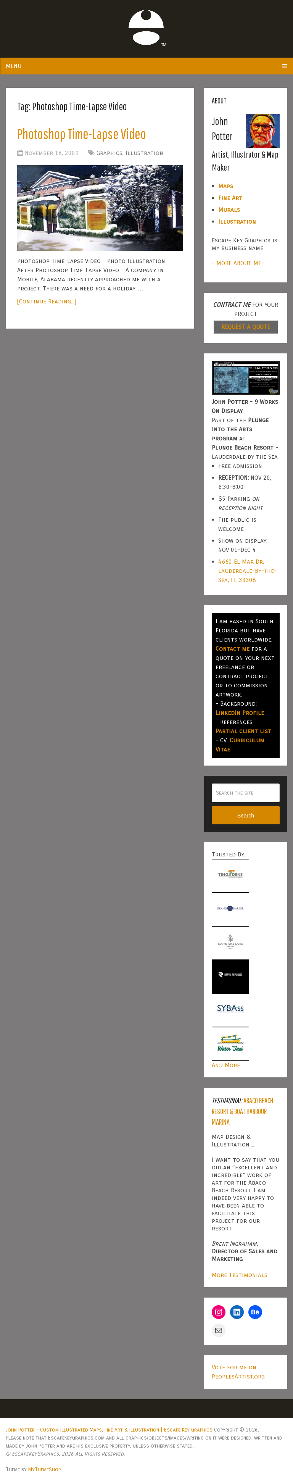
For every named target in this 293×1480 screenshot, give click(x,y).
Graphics (109, 152)
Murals (229, 209)
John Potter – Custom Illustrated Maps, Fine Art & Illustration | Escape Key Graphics (109, 1430)
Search (245, 816)
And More (226, 1065)
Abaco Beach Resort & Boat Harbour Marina (242, 1111)
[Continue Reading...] (46, 301)
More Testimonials (239, 1274)
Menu (13, 65)
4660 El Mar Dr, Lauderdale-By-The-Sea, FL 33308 (247, 571)
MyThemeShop (44, 1469)
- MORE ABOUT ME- (238, 263)
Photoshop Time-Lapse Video (81, 133)
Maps (225, 186)
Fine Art (230, 198)
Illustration (144, 152)
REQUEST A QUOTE (245, 327)
